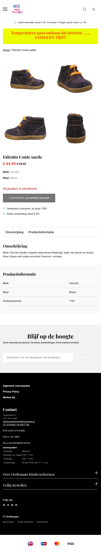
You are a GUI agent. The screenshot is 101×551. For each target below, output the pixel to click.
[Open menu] (5, 9)
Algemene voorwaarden (16, 385)
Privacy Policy (11, 391)
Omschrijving (14, 232)
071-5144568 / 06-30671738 (16, 424)
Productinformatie (41, 232)
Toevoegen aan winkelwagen (29, 198)
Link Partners (42, 522)
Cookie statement (25, 522)
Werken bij (9, 397)
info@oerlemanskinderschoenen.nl (19, 421)
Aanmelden (85, 357)
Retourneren (8, 522)
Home (6, 50)
